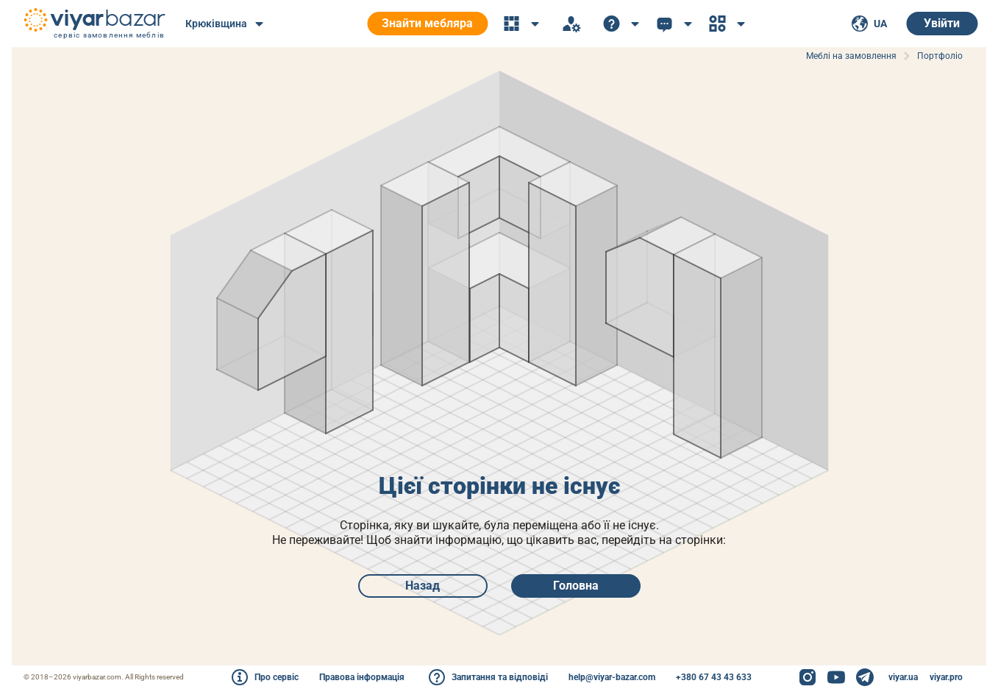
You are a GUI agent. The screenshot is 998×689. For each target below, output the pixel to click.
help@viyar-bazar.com (611, 677)
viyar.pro (946, 677)
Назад (422, 586)
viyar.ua (903, 677)
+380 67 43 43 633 (714, 677)
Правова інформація (361, 677)
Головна (576, 586)
